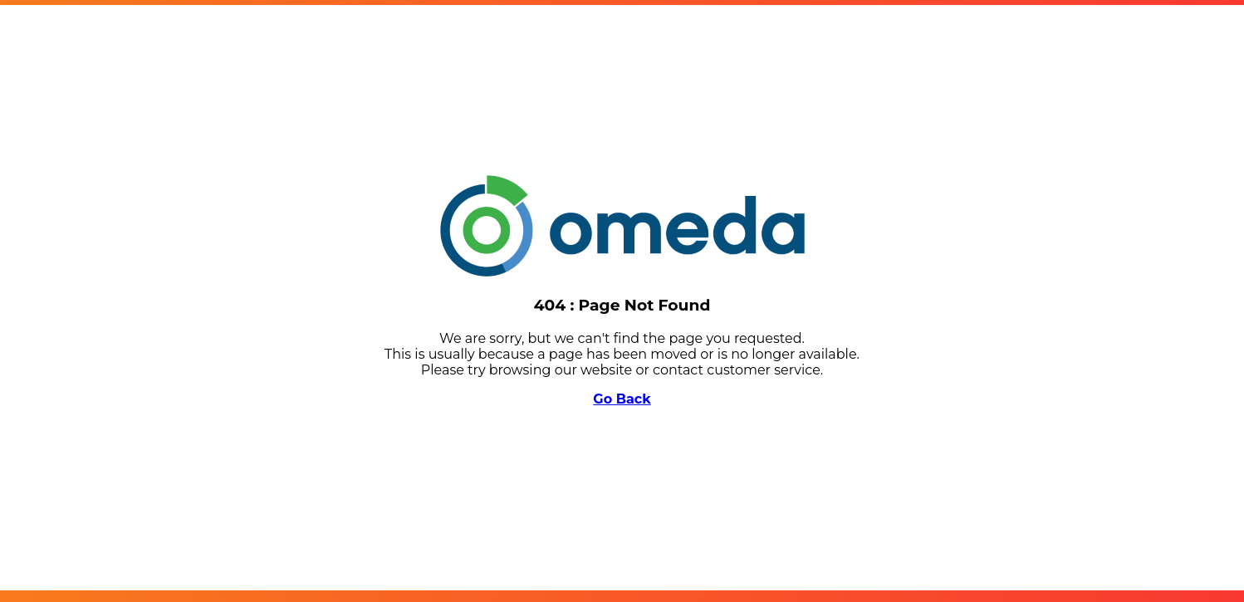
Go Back (621, 399)
